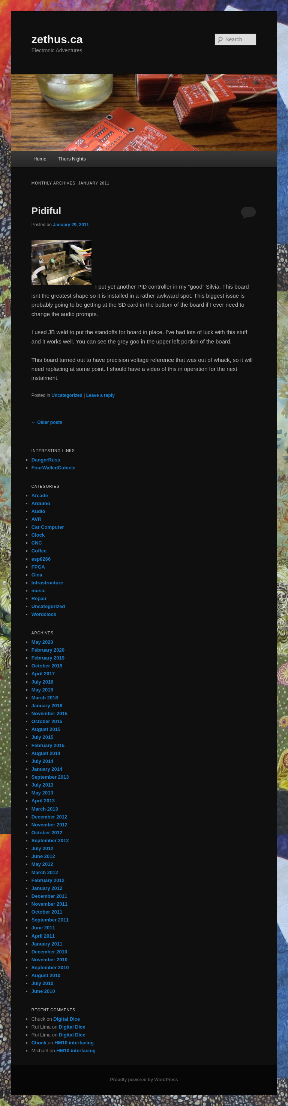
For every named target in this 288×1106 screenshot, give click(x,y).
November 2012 (50, 825)
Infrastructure (47, 583)
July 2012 (43, 848)
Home (39, 159)
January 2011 (47, 944)
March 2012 (45, 872)
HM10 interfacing (74, 1042)
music (39, 590)
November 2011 (50, 904)
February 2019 (48, 658)
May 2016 (42, 690)
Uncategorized (66, 395)
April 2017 (43, 673)
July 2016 (43, 682)
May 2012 (42, 864)
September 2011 (50, 920)
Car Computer (48, 527)
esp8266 (41, 559)
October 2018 (47, 666)
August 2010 (46, 975)
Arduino (41, 503)
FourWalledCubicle (53, 468)
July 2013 (43, 785)
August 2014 (46, 753)
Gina (37, 575)
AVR (36, 519)
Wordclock (44, 614)
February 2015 (48, 745)
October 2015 (47, 721)
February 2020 (48, 650)
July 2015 (43, 737)
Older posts (47, 422)
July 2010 (43, 983)
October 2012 (47, 832)
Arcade (40, 495)
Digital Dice (66, 1019)
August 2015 (46, 729)
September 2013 (50, 777)
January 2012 (47, 888)
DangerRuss (46, 460)
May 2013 (42, 793)
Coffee (39, 551)
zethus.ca (57, 39)
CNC (37, 543)
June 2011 (43, 927)
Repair (39, 598)
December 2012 (49, 817)
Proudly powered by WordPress (144, 1079)
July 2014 (43, 761)
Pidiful (46, 210)
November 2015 (50, 713)
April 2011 (43, 936)
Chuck (39, 1042)
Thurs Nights (72, 159)
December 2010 (49, 952)
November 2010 (50, 959)
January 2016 (47, 705)
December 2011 (49, 896)
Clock (38, 535)
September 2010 (50, 967)
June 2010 (43, 991)
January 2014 (47, 769)
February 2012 (48, 880)
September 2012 (50, 840)
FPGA (38, 567)
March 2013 (45, 809)
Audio (38, 511)
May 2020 (42, 642)
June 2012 (43, 856)
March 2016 (45, 698)
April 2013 (43, 800)
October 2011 (47, 912)
